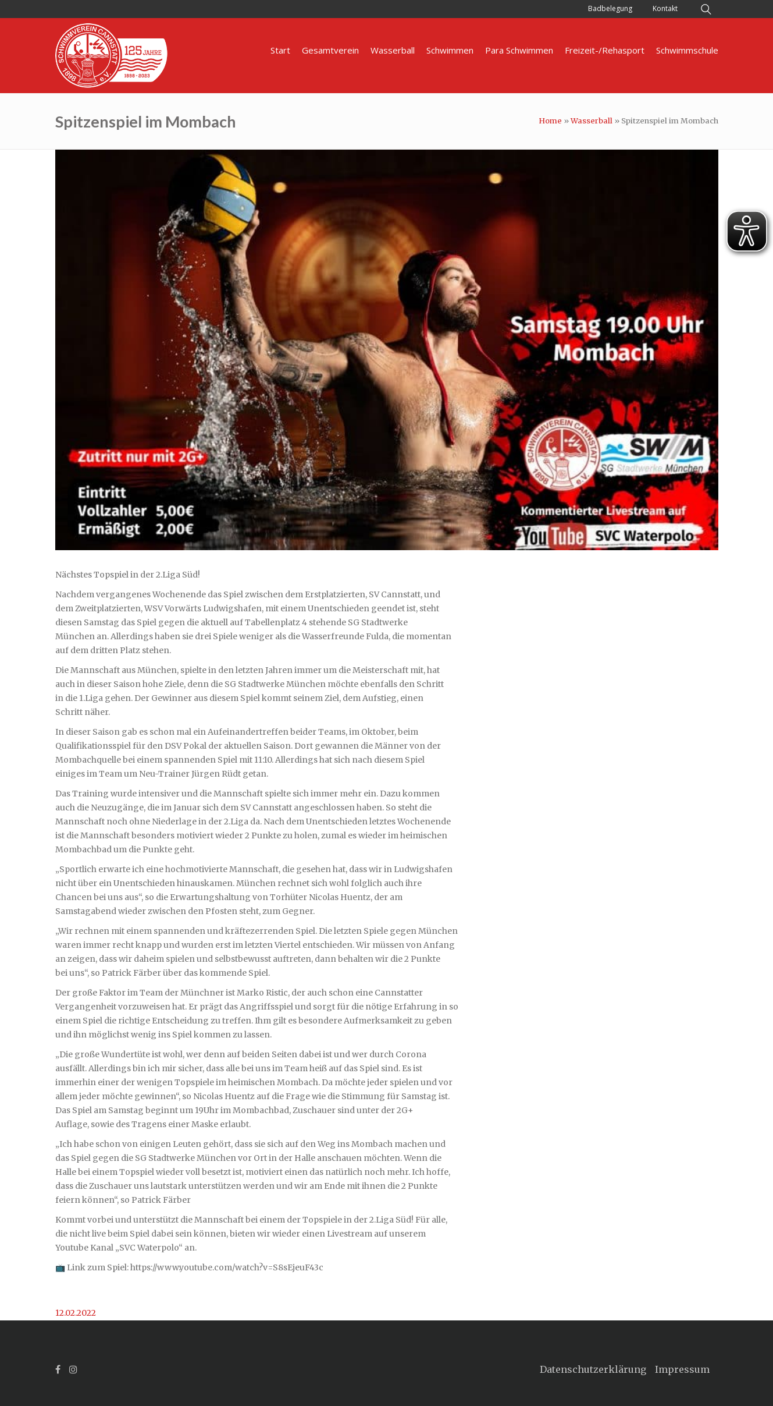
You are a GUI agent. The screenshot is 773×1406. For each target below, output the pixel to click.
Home (550, 121)
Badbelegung (610, 8)
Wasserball (591, 121)
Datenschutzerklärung (593, 1369)
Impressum (682, 1369)
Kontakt (665, 8)
